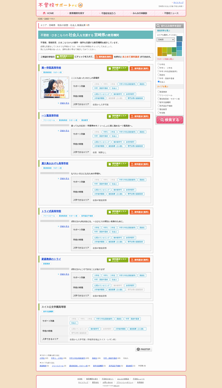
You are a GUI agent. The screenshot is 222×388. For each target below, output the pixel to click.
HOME (40, 17)
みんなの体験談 (131, 18)
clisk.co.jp (116, 385)
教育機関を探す (68, 18)
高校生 (94, 358)
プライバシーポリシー (125, 382)
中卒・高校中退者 (110, 358)
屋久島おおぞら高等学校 (55, 163)
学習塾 (162, 113)
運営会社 (95, 382)
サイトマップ (178, 2)
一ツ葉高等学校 (50, 115)
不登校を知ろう (100, 18)
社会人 (162, 82)
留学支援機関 (98, 366)
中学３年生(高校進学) (77, 358)
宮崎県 (46, 18)
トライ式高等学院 (51, 211)
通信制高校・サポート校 (78, 366)
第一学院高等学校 (51, 67)
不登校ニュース (163, 18)
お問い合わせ (108, 382)
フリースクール (58, 366)
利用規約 (140, 382)
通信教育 (129, 366)
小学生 (42, 358)
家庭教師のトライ (51, 259)
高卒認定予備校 (115, 366)
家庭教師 (43, 366)
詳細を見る (64, 103)
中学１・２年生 (57, 358)
